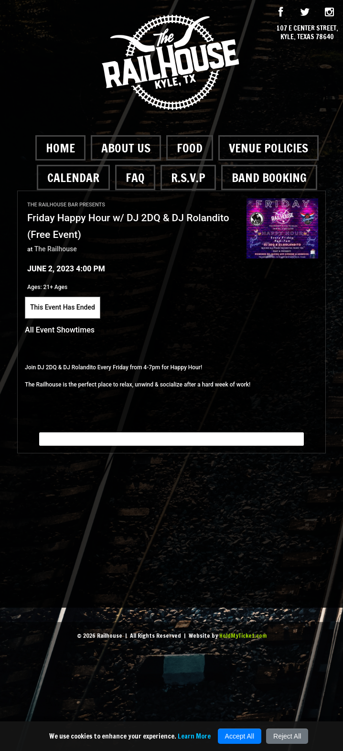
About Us (125, 147)
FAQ (135, 177)
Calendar (73, 177)
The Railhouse (55, 249)
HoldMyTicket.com (243, 636)
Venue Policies (268, 147)
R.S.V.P (188, 177)
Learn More (194, 736)
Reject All (287, 736)
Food (190, 147)
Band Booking (269, 177)
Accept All (239, 736)
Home (60, 147)
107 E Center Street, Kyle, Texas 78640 (307, 32)
